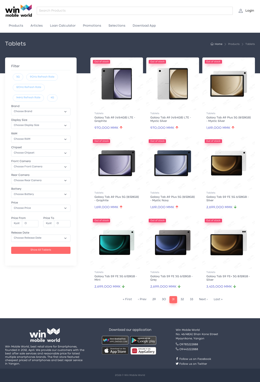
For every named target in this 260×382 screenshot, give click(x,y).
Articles (36, 26)
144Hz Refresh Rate (28, 98)
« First (127, 299)
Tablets (98, 113)
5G (18, 77)
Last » (218, 299)
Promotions (92, 26)
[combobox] (135, 11)
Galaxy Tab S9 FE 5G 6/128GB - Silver (227, 198)
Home (216, 44)
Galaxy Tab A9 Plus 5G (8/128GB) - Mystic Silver (228, 119)
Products (16, 26)
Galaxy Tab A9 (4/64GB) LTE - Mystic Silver (170, 119)
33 (191, 299)
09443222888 (187, 349)
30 (164, 299)
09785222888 (187, 344)
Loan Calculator (63, 26)
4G (52, 98)
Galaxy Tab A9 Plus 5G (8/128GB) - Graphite (116, 198)
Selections (116, 26)
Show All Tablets (40, 250)
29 (154, 299)
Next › (203, 299)
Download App (144, 26)
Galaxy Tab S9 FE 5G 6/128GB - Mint (115, 278)
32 (182, 299)
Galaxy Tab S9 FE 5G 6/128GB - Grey (171, 278)
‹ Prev (142, 299)
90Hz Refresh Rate (42, 77)
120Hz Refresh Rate (28, 87)
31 (173, 299)
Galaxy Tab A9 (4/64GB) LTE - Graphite (114, 119)
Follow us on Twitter (191, 364)
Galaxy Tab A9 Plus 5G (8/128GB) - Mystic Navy (172, 198)
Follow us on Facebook (193, 359)
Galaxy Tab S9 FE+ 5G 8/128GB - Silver (228, 278)
